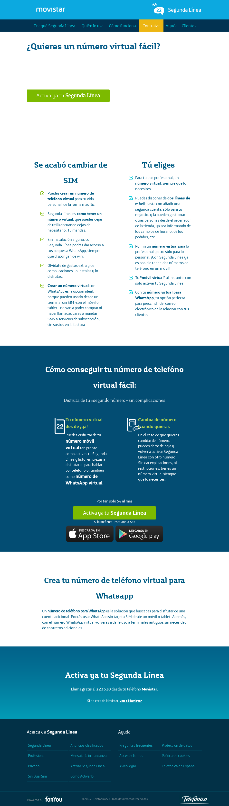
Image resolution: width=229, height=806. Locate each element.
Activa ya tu (68, 95)
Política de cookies (176, 755)
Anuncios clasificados (86, 745)
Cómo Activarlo (82, 776)
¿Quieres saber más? (114, 113)
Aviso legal (127, 766)
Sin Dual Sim (37, 776)
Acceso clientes (131, 755)
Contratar (151, 25)
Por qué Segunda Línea (54, 25)
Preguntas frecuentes (136, 745)
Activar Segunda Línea (87, 766)
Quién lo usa (93, 25)
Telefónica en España (178, 766)
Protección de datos (177, 745)
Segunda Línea (39, 745)
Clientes (189, 25)
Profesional (36, 755)
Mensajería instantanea (88, 755)
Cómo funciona (122, 25)
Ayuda (172, 25)
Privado (33, 766)
